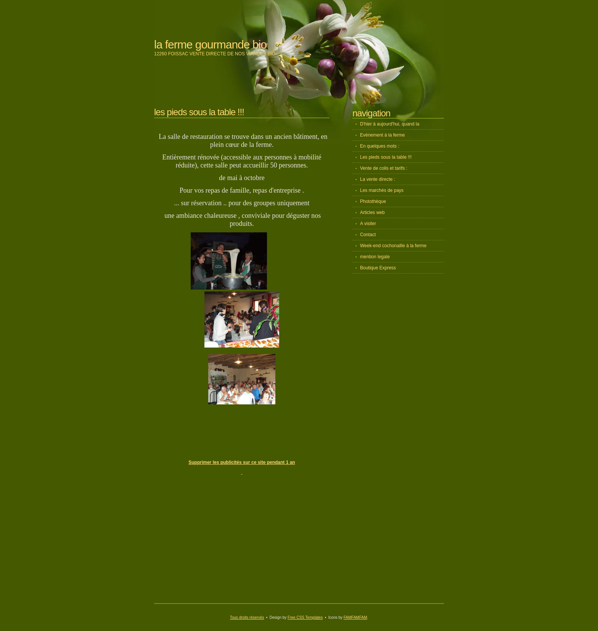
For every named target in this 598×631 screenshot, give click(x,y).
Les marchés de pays (381, 190)
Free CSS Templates (305, 617)
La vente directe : (377, 179)
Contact (368, 234)
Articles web (372, 212)
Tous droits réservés (247, 617)
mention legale (375, 256)
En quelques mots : (379, 146)
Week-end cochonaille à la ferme (393, 245)
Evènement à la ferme (382, 135)
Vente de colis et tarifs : (383, 168)
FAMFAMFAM (355, 617)
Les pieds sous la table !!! (386, 157)
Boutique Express (378, 267)
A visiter (368, 223)
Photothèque (373, 201)
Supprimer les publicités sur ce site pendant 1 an (241, 462)
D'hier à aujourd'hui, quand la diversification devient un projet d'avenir (400, 125)
